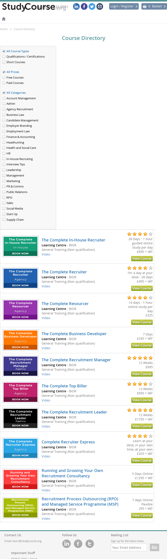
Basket (154, 6)
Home (4, 29)
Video (46, 254)
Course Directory (24, 29)
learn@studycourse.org (27, 541)
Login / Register (123, 6)
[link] (77, 247)
